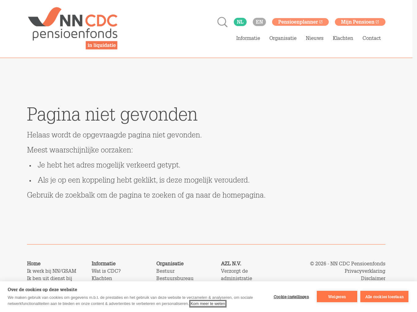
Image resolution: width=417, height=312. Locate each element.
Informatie (248, 38)
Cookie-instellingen (291, 297)
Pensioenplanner (300, 22)
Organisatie (283, 38)
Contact (371, 38)
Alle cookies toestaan (384, 297)
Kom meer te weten (208, 303)
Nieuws (315, 38)
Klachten (343, 38)
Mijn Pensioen (360, 22)
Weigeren (337, 297)
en (259, 22)
